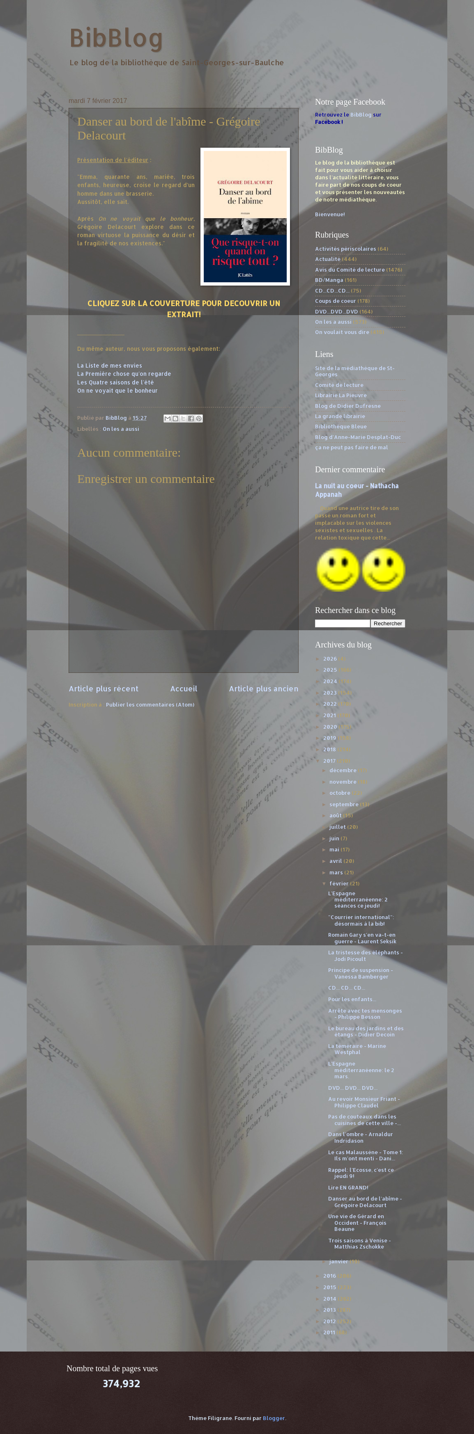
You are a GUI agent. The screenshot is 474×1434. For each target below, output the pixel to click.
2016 (330, 1275)
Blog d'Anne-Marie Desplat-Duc (358, 437)
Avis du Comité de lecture (350, 269)
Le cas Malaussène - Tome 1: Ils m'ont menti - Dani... (365, 1155)
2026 (330, 658)
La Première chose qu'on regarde (124, 373)
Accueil (184, 688)
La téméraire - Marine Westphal (357, 1049)
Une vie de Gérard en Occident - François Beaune (357, 1222)
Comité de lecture (339, 385)
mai (335, 849)
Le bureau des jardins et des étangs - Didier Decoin (366, 1031)
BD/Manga (329, 280)
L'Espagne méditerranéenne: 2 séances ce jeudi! (358, 899)
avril (336, 861)
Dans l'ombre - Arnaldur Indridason (360, 1137)
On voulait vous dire (342, 332)
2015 (330, 1287)
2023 (330, 692)
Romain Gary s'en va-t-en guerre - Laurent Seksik (362, 937)
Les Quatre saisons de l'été (115, 382)
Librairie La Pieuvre (341, 395)
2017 (330, 760)
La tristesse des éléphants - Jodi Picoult (365, 955)
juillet (338, 826)
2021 (330, 715)
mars (336, 872)
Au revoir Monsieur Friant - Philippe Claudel (364, 1102)
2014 (330, 1298)
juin (335, 838)
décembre (343, 770)
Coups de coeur (335, 300)
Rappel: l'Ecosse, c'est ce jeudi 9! (361, 1172)
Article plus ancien (264, 688)
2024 (330, 681)
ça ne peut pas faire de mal (351, 447)
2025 (330, 669)
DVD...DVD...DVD (336, 311)
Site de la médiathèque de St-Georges (355, 371)
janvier (339, 1261)
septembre (344, 804)
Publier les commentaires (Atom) (150, 704)
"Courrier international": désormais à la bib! (361, 920)
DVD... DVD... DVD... (352, 1087)
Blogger (274, 1418)
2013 (330, 1309)
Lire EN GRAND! (348, 1187)
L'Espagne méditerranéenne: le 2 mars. (361, 1070)
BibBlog (116, 37)
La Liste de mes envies (109, 365)
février (339, 883)
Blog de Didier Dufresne (348, 406)
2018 (330, 749)
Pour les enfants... (352, 999)
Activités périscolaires (345, 248)
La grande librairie (340, 416)
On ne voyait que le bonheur (117, 390)
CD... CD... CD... (346, 987)
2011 (329, 1332)
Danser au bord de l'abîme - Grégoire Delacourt (365, 1201)
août (336, 815)
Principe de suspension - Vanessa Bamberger (360, 973)
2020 (330, 726)
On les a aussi (121, 428)
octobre (340, 792)
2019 (330, 737)
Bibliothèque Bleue (341, 426)
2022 (330, 703)
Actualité (328, 259)
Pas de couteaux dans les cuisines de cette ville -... (364, 1119)
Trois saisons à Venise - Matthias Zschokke (359, 1243)
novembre (343, 781)
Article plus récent (103, 688)
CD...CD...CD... (332, 290)
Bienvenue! (330, 214)
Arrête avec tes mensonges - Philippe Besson (365, 1013)
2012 (330, 1321)
